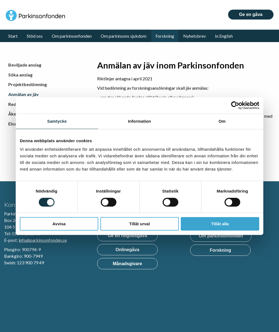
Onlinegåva (127, 249)
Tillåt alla (220, 223)
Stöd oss (35, 36)
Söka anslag (20, 74)
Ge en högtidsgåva (127, 235)
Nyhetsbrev (194, 36)
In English (224, 36)
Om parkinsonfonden (72, 36)
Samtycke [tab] (57, 121)
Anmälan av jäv (23, 94)
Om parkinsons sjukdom (123, 36)
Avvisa (59, 223)
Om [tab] (221, 121)
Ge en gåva (250, 14)
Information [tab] (139, 121)
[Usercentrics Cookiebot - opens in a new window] (235, 105)
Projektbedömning (27, 84)
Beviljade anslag (24, 64)
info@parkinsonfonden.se (43, 240)
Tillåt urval (139, 223)
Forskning (164, 36)
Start (13, 36)
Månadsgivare (127, 263)
